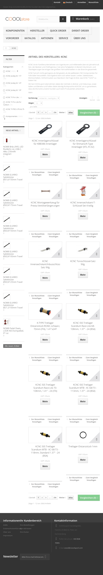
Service (63, 38)
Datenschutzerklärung (12, 528)
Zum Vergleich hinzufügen (54, 173)
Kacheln (92, 98)
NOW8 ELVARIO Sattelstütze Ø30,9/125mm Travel (12, 279)
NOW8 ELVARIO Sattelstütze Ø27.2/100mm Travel (13, 305)
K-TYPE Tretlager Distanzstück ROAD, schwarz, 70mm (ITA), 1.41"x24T (45, 326)
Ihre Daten (24, 532)
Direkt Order (80, 30)
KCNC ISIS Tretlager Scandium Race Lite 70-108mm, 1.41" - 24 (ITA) (45, 387)
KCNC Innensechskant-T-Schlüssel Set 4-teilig (82, 204)
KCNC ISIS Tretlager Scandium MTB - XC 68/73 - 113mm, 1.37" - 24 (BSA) (83, 387)
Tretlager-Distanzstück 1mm (83, 446)
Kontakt (57, 2)
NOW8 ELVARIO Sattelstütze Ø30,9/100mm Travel (12, 254)
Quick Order (58, 30)
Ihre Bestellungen (27, 525)
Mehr (30, 92)
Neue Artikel (12, 130)
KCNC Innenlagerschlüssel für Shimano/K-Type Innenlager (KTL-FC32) (83, 143)
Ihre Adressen (25, 528)
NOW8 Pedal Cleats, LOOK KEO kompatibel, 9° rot (13, 330)
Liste (98, 98)
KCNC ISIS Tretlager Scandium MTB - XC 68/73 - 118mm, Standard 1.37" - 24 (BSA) (45, 451)
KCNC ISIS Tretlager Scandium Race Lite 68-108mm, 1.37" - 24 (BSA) (83, 326)
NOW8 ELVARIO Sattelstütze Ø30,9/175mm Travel (12, 202)
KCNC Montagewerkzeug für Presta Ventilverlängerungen (45, 204)
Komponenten (15, 30)
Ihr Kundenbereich (30, 520)
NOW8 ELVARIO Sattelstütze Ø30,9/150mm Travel (12, 228)
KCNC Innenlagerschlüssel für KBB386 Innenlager (45, 142)
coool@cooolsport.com (73, 548)
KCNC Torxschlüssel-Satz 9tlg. (82, 263)
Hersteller (37, 30)
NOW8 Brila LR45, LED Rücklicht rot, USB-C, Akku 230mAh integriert (13, 150)
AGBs (5, 525)
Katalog (30, 38)
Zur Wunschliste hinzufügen (37, 173)
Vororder (12, 38)
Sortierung (32, 98)
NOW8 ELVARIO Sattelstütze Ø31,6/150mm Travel (12, 177)
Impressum (7, 535)
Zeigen (31, 103)
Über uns (80, 38)
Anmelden (82, 2)
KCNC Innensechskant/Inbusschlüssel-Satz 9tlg (45, 264)
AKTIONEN (47, 38)
